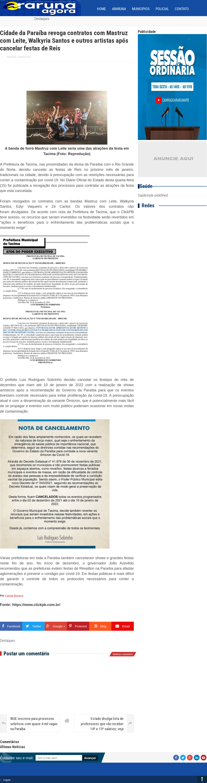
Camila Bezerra (14, 595)
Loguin (7, 779)
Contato (182, 9)
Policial (162, 9)
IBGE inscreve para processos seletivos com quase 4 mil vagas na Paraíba (34, 723)
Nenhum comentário (19, 57)
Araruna (119, 9)
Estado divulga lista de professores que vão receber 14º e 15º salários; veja (102, 723)
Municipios (141, 9)
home (101, 9)
